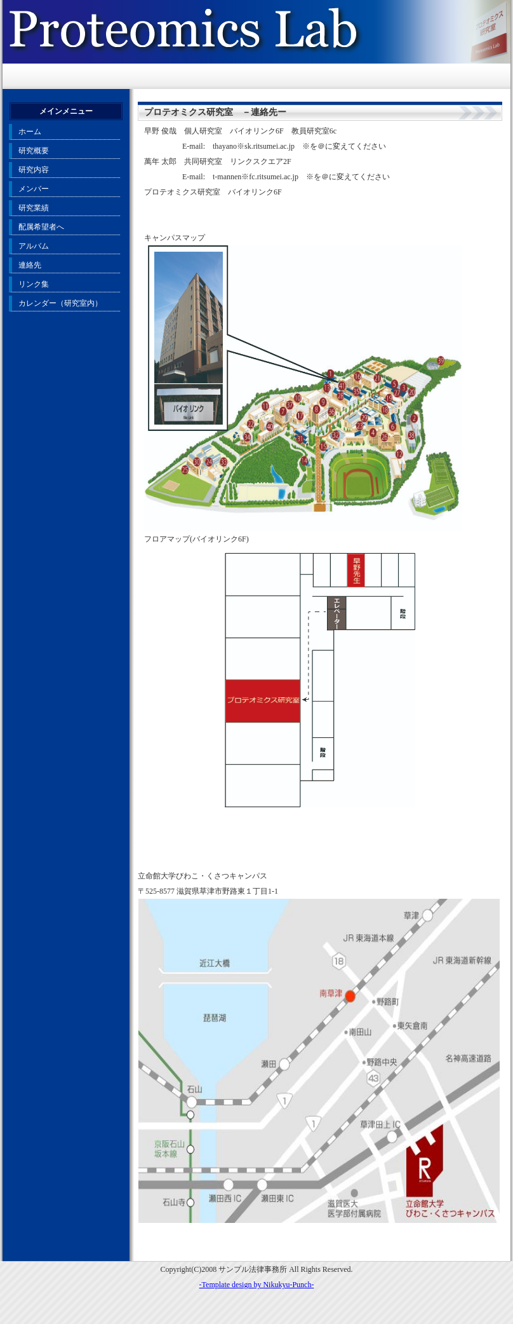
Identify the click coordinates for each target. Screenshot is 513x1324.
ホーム (29, 131)
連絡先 (29, 265)
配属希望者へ (41, 226)
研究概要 (33, 150)
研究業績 (33, 207)
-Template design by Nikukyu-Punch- (256, 1284)
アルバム (33, 246)
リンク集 (33, 284)
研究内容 (33, 169)
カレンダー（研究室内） (60, 303)
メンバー (33, 188)
